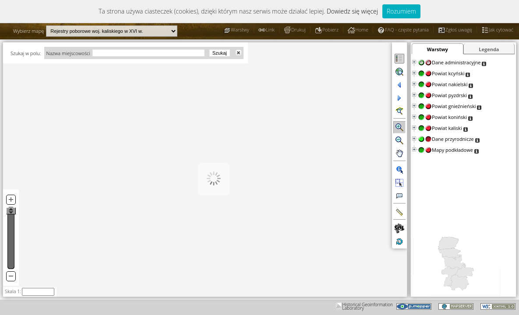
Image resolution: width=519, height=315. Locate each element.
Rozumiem (401, 11)
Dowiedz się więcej (352, 11)
